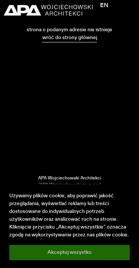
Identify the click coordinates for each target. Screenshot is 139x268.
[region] (69, 226)
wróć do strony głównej (69, 37)
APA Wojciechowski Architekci (69, 178)
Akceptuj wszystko (69, 252)
